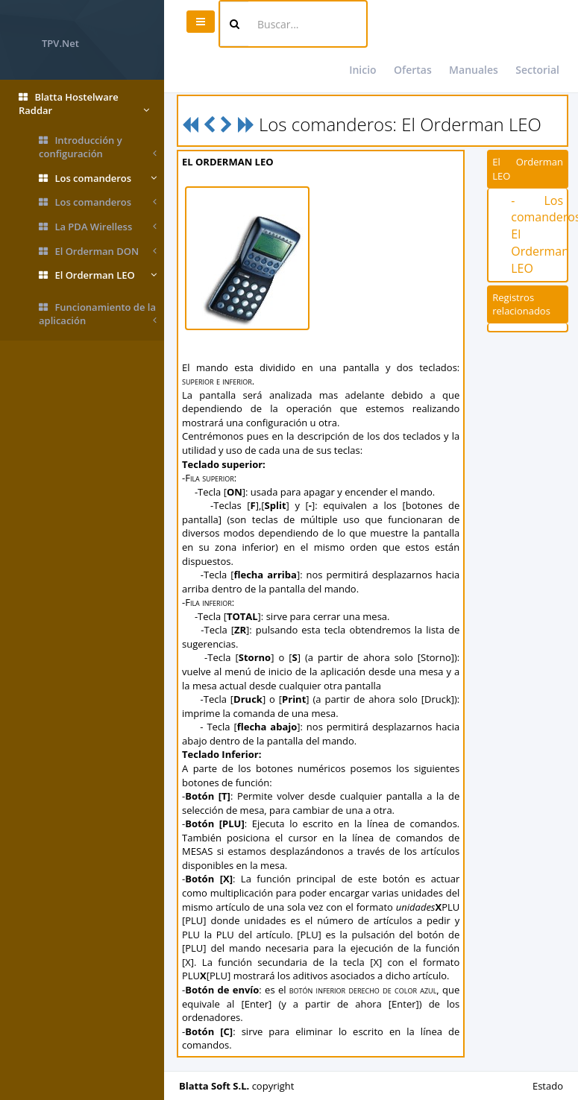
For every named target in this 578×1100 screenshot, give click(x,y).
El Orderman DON (98, 251)
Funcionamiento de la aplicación (98, 314)
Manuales (473, 70)
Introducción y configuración (98, 147)
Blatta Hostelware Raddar (84, 104)
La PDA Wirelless (98, 227)
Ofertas (413, 70)
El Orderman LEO (98, 275)
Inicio (362, 70)
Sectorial (537, 70)
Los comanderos (98, 178)
